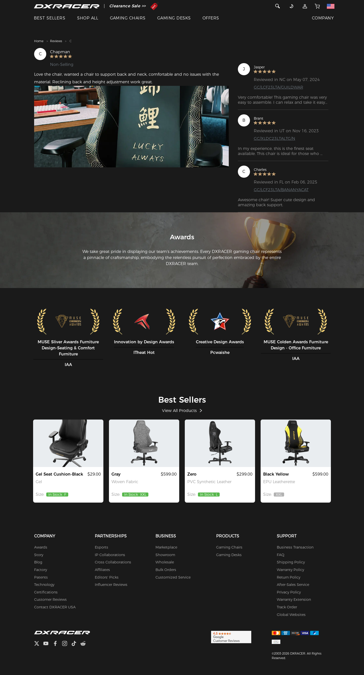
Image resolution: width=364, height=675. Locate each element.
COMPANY (323, 18)
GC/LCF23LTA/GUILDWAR (278, 87)
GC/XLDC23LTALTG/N (274, 138)
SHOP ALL (87, 18)
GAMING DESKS (174, 18)
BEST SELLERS (49, 18)
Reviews (56, 41)
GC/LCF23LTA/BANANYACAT (281, 189)
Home (38, 41)
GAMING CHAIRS (128, 18)
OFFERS (210, 18)
